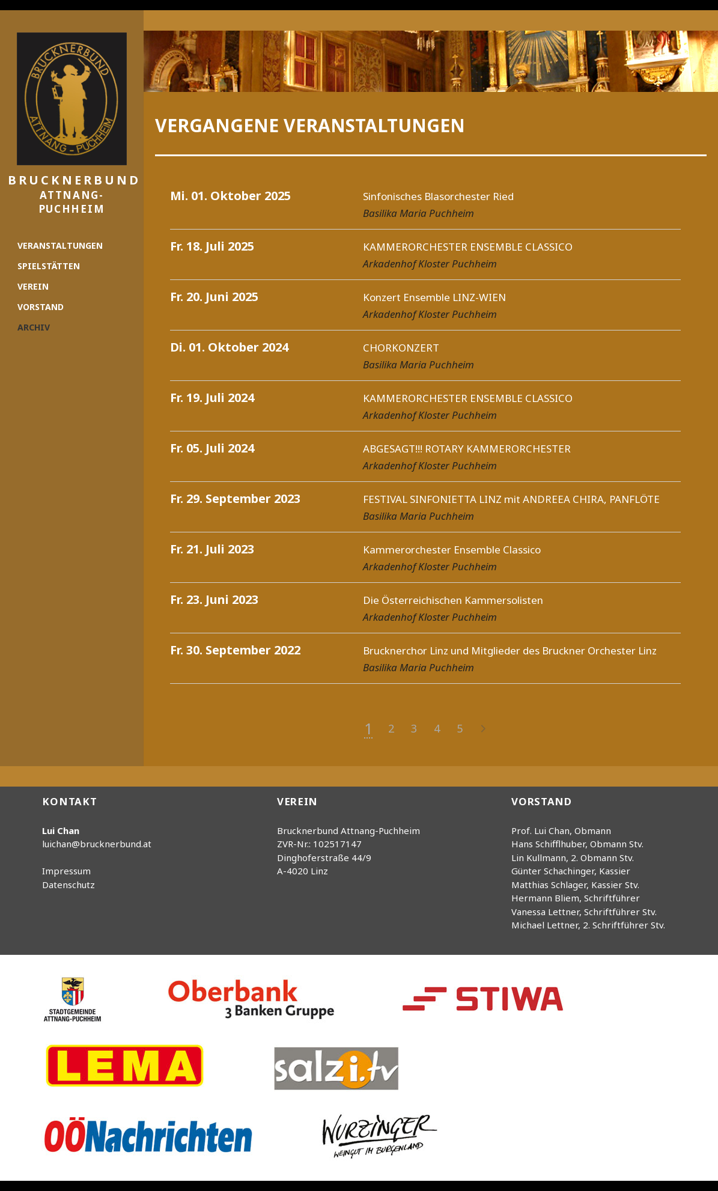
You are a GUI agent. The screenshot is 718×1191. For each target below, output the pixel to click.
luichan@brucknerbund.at (96, 844)
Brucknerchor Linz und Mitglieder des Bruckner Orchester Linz (510, 650)
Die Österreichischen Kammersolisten (453, 600)
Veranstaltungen (60, 245)
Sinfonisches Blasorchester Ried (438, 196)
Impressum (66, 871)
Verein (33, 286)
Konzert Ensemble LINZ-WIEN (434, 297)
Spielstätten (48, 266)
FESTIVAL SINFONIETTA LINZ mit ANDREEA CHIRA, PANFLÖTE (511, 499)
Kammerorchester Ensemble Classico (452, 549)
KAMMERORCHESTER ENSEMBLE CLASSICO (468, 247)
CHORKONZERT (401, 348)
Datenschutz (68, 885)
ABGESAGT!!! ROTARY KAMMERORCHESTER (467, 448)
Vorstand (40, 306)
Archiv (33, 327)
